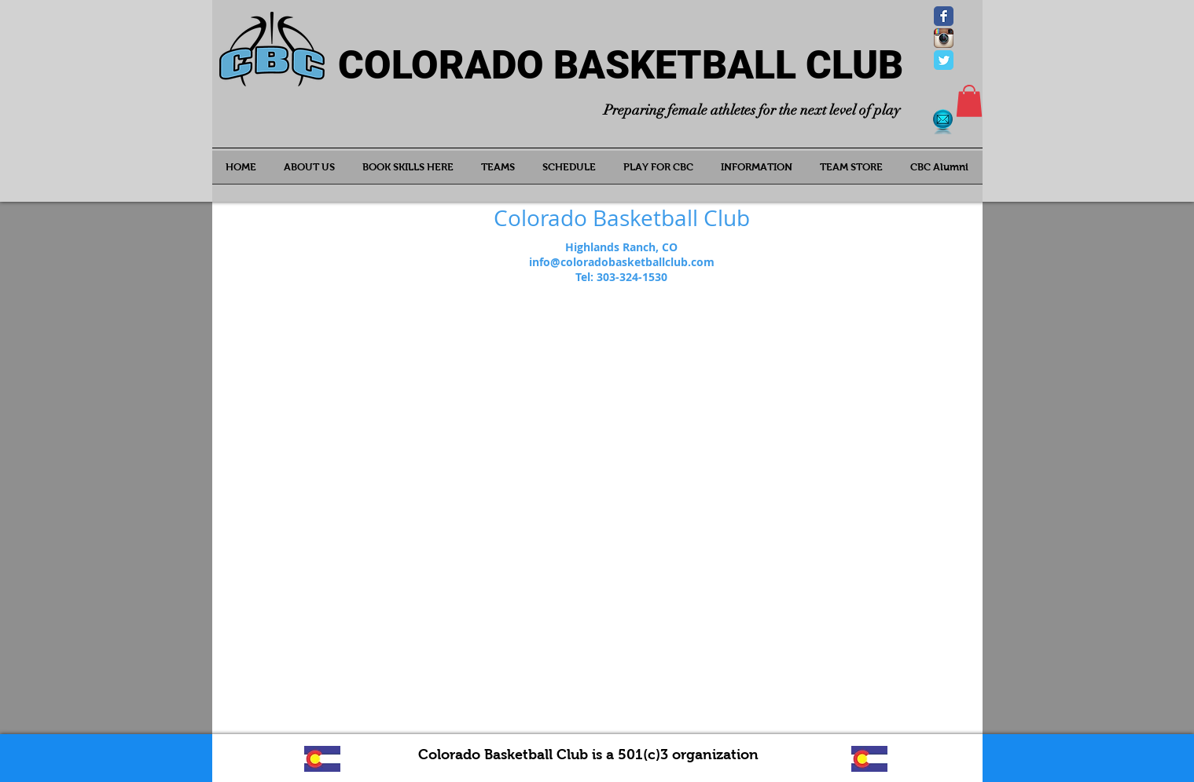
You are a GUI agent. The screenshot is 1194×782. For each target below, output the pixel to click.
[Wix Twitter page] (943, 60)
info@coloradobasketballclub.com (622, 261)
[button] (969, 101)
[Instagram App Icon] (943, 38)
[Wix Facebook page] (943, 16)
